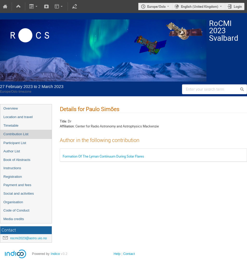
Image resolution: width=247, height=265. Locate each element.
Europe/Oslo (156, 6)
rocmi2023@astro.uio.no (28, 238)
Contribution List (15, 134)
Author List (11, 151)
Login (238, 6)
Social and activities (18, 193)
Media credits (13, 219)
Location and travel (18, 117)
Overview (10, 108)
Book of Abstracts (16, 160)
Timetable (10, 125)
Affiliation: (67, 126)
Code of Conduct (16, 210)
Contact (129, 254)
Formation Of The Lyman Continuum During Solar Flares (103, 156)
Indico (55, 254)
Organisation (13, 202)
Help (117, 254)
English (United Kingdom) (199, 6)
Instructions (12, 168)
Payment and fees (17, 185)
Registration (12, 177)
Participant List (14, 143)
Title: (63, 121)
